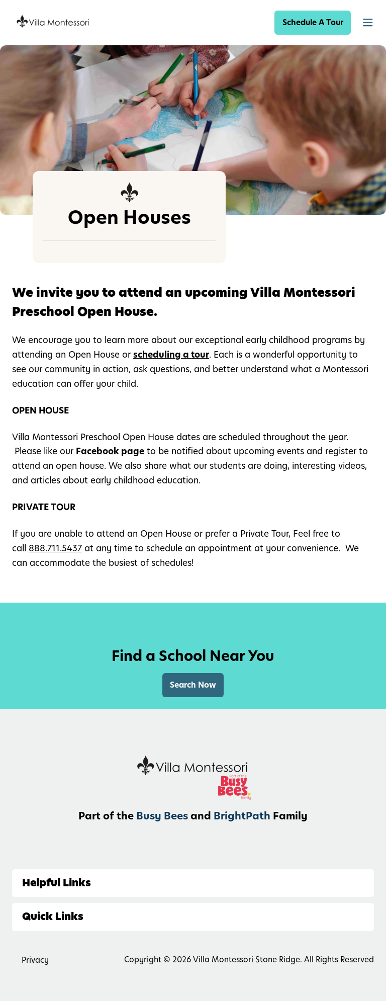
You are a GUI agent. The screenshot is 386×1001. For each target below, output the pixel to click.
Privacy (35, 960)
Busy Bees (162, 816)
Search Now (193, 685)
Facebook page (110, 451)
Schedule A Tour (312, 22)
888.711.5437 (55, 548)
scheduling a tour (171, 355)
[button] (367, 22)
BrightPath (242, 816)
